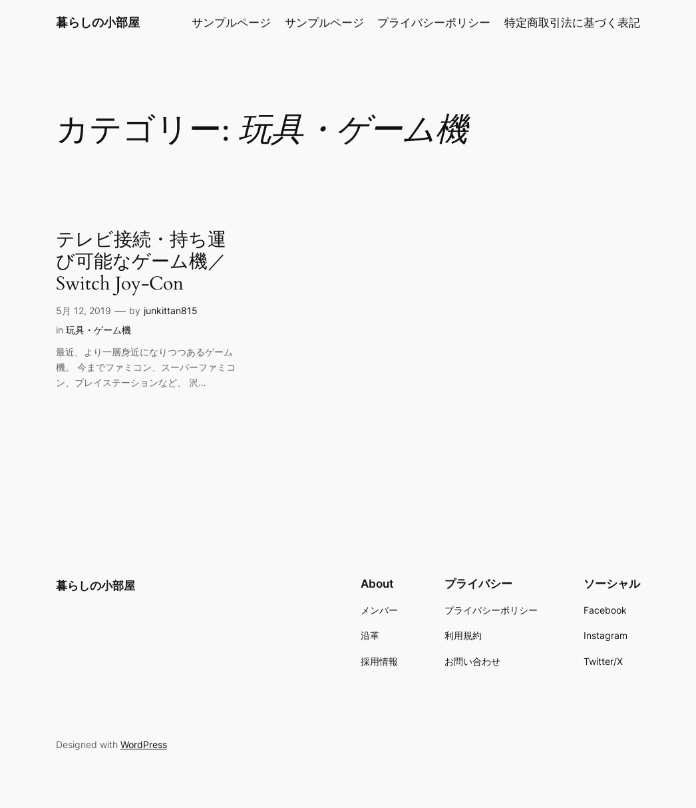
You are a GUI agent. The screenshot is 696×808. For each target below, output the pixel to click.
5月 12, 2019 (83, 310)
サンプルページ (231, 22)
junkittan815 (171, 310)
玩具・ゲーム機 (98, 329)
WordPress (143, 744)
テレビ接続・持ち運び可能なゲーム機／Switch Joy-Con (141, 262)
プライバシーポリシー (433, 22)
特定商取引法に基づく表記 (572, 22)
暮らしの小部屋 (98, 22)
